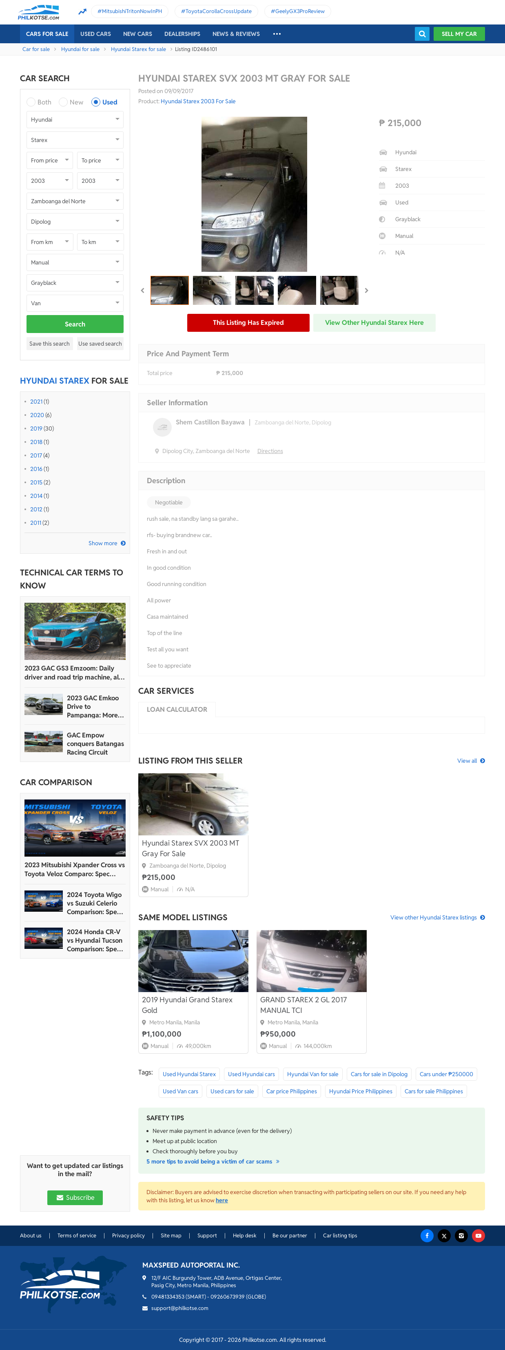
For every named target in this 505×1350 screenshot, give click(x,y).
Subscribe (75, 1197)
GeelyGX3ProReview (300, 11)
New (76, 102)
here (222, 1200)
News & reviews (236, 34)
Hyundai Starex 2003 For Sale (198, 101)
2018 (36, 442)
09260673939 (227, 1296)
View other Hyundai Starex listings (433, 917)
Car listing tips (340, 1235)
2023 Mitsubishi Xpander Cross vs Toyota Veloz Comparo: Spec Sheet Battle (74, 870)
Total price (160, 373)
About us (31, 1235)
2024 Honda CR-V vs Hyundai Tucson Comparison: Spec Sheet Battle (94, 940)
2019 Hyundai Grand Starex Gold (187, 1005)
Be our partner (289, 1235)
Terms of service (77, 1235)
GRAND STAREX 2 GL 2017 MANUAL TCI (303, 1005)
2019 (36, 428)
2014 (36, 496)
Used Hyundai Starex (189, 1074)
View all (467, 760)
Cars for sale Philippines (434, 1091)
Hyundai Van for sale (313, 1074)
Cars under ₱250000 (446, 1074)
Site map (171, 1235)
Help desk (245, 1235)
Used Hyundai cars (251, 1074)
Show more (103, 543)
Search (75, 324)
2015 (36, 482)
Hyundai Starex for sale (138, 49)
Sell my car (459, 34)
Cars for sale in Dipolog (379, 1074)
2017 (36, 455)
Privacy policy (128, 1235)
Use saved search (100, 343)
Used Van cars (180, 1091)
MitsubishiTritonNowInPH (132, 11)
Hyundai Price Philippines (360, 1091)
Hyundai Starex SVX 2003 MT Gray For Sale (190, 848)
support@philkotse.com (179, 1308)
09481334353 (167, 1296)
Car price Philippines (291, 1091)
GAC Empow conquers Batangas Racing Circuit (95, 744)
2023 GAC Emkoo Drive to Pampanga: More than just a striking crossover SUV (94, 706)
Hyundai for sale (80, 49)
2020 (37, 415)
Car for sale (36, 49)
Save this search (49, 343)
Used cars (95, 34)
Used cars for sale (232, 1091)
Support (207, 1235)
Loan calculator (177, 709)
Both (44, 102)
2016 (36, 469)
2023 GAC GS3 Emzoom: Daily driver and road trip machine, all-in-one (73, 673)
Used (109, 102)
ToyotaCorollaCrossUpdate (219, 11)
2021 (36, 401)
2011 (35, 522)
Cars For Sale (47, 34)
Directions (270, 451)
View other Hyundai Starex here (374, 322)
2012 (36, 509)
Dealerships (182, 34)
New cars (137, 34)
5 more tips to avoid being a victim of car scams (214, 1161)
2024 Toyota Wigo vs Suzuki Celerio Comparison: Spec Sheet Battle (94, 903)
